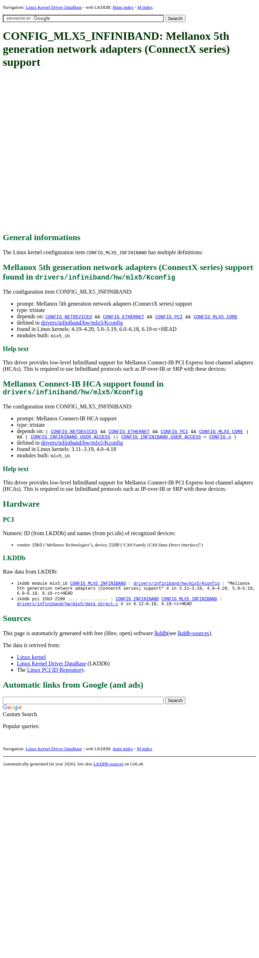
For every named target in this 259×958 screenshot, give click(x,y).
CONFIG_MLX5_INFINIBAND (98, 587)
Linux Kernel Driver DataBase (54, 7)
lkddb (160, 640)
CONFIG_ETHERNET (123, 316)
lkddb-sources (193, 640)
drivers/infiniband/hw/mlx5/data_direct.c (67, 611)
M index (145, 7)
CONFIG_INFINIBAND (137, 605)
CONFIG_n (220, 439)
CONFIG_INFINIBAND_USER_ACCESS (70, 439)
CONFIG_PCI (169, 316)
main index (123, 755)
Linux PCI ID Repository (55, 677)
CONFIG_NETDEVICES (68, 316)
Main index (123, 7)
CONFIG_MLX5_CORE (216, 316)
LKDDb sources (109, 771)
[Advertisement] (74, 151)
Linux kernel (31, 664)
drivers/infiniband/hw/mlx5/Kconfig (82, 323)
